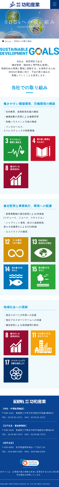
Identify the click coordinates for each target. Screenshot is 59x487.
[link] (29, 464)
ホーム (8, 41)
